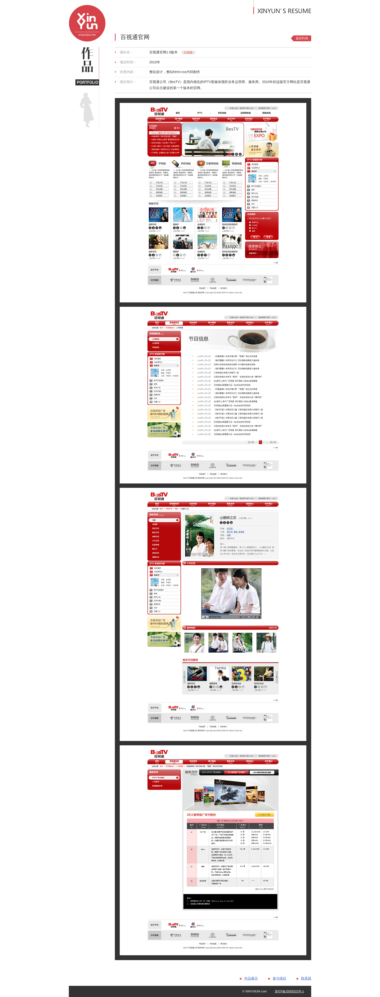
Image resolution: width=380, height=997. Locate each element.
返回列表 (302, 38)
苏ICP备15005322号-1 (289, 991)
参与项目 (279, 978)
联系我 (306, 978)
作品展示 (251, 978)
